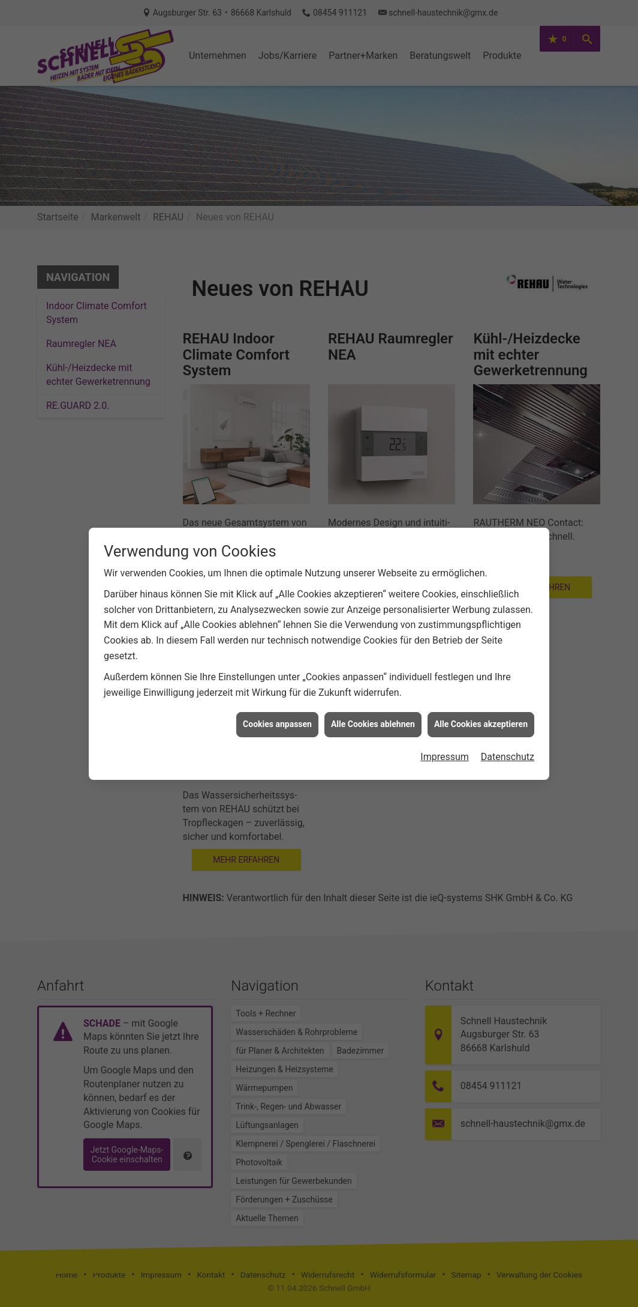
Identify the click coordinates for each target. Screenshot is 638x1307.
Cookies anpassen (277, 691)
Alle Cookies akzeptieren (481, 691)
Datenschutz (507, 724)
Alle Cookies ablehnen (373, 691)
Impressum (444, 724)
